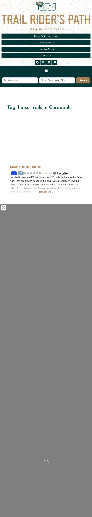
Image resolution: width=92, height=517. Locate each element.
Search (84, 80)
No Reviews (45, 173)
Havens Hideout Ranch (25, 167)
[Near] (57, 80)
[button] (46, 70)
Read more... (46, 191)
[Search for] (20, 80)
